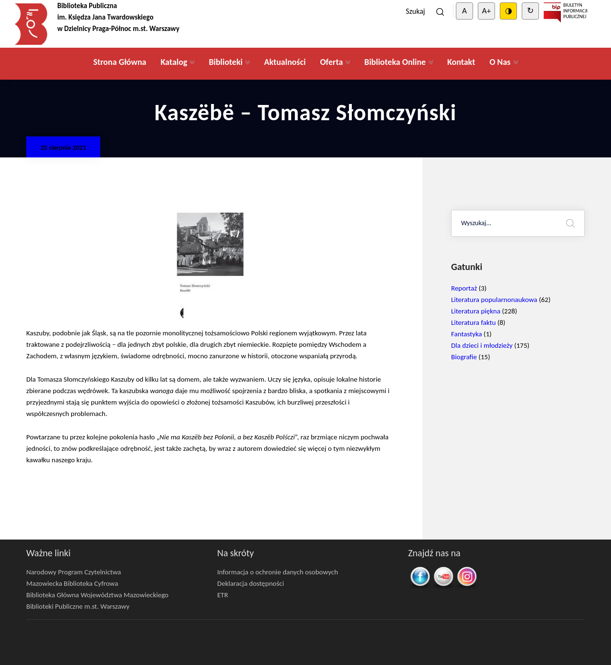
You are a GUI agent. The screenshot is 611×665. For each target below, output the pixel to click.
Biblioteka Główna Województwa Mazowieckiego (97, 595)
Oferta (331, 62)
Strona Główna (119, 62)
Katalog (173, 62)
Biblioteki (225, 62)
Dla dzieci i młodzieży (482, 345)
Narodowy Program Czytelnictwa (73, 572)
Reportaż (464, 288)
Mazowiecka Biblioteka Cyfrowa (72, 583)
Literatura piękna (475, 311)
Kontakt (461, 62)
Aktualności (285, 62)
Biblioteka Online (395, 62)
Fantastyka (466, 334)
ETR (222, 595)
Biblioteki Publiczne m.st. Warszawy (77, 606)
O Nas (499, 62)
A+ (486, 11)
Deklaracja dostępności (250, 583)
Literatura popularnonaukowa (494, 299)
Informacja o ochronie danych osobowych (277, 572)
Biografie (464, 357)
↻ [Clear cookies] (530, 11)
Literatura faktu (473, 322)
